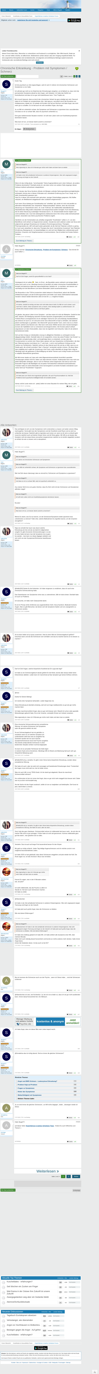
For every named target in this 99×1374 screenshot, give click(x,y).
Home (4, 10)
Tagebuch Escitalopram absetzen (21, 1315)
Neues (11, 10)
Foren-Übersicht (6, 1343)
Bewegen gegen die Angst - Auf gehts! (24, 1330)
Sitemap (68, 1362)
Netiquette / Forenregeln (58, 1362)
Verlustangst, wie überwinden (20, 1320)
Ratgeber (40, 10)
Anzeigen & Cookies (42, 1362)
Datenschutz (32, 1362)
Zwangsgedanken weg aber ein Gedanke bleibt (28, 1297)
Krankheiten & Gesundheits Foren (22, 1343)
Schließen (40, 62)
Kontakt (13, 1362)
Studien (67, 10)
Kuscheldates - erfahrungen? (20, 1281)
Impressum (25, 1362)
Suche (32, 10)
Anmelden (76, 13)
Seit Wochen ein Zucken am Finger (22, 1286)
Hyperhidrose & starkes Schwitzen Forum (46, 1343)
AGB (50, 1362)
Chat (48, 10)
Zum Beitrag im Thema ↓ (24, 241)
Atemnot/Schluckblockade (18, 1302)
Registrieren (66, 13)
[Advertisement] (47, 805)
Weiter (76, 1176)
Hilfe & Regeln (57, 10)
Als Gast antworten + (8, 76)
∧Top (95, 1372)
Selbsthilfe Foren (22, 10)
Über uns (18, 1362)
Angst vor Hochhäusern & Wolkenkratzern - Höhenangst (32, 1325)
